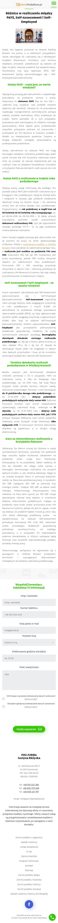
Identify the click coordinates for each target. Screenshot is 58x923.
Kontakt (29, 865)
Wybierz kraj (29, 635)
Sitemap (29, 870)
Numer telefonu (29, 607)
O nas (29, 851)
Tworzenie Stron (25, 918)
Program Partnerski (29, 860)
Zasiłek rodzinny (29, 842)
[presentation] (24, 715)
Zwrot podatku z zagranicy (29, 837)
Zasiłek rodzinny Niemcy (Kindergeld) (29, 893)
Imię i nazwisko (29, 595)
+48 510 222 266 (31, 784)
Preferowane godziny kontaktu (29, 651)
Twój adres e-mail (29, 623)
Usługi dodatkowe (29, 846)
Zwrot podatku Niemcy (29, 884)
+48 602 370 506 (31, 788)
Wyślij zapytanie (29, 729)
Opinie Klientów (29, 856)
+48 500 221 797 (31, 791)
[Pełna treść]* (31, 699)
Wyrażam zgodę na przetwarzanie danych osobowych (31, 705)
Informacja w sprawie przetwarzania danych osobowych (31, 698)
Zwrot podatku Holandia (29, 879)
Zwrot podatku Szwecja (29, 889)
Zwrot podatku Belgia (29, 874)
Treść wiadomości (29, 667)
